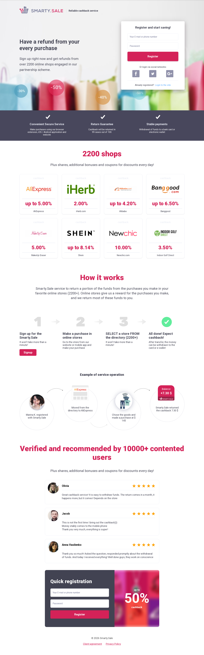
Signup (28, 352)
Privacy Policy (113, 643)
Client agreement (92, 643)
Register (153, 56)
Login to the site (163, 85)
